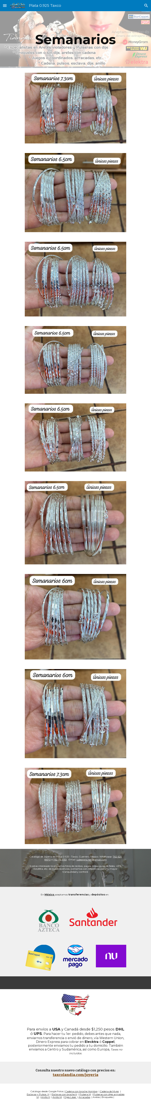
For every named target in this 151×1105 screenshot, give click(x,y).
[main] (75, 39)
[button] (5, 5)
